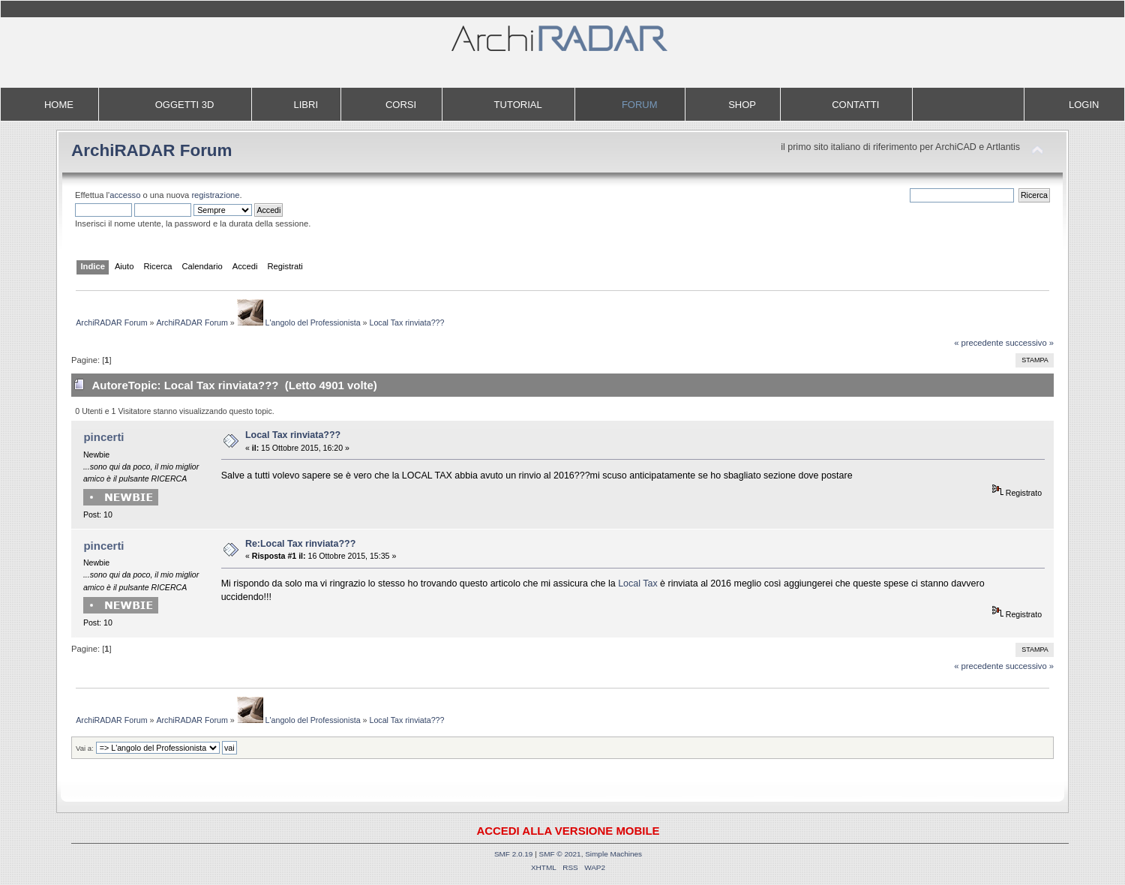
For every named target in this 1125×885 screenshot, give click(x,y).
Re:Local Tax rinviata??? (300, 543)
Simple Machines (613, 854)
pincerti (103, 436)
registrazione (215, 195)
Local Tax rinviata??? (292, 435)
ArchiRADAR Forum (151, 150)
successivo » (1030, 342)
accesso (125, 195)
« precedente (979, 342)
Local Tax (637, 583)
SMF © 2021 (560, 854)
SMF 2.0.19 (513, 854)
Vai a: (85, 748)
